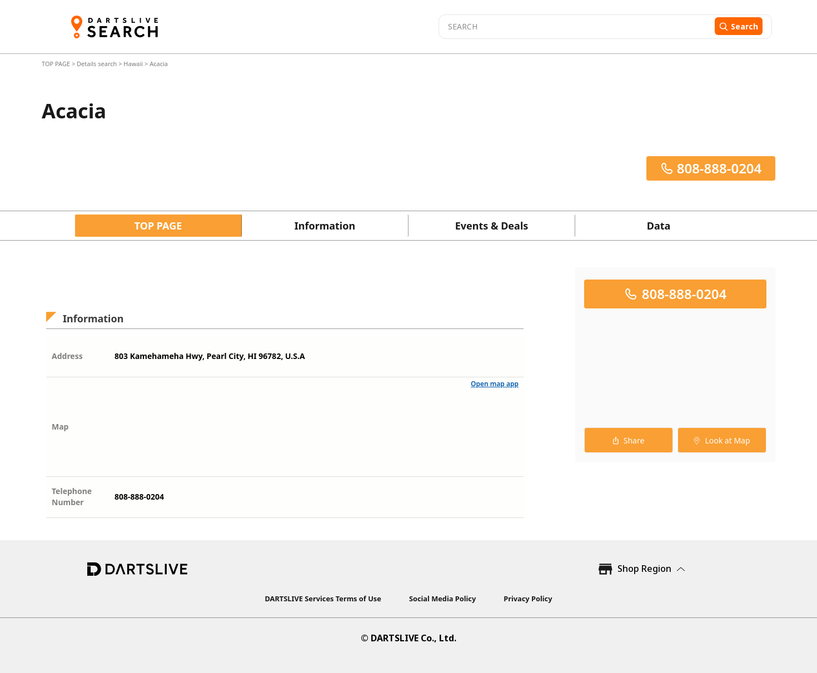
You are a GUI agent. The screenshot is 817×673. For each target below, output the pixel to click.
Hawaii (133, 63)
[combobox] (575, 26)
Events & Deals (492, 225)
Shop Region (644, 568)
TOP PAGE (57, 63)
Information (325, 225)
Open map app (495, 383)
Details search (97, 63)
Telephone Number (72, 496)
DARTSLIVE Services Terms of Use (323, 599)
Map (60, 426)
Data (659, 225)
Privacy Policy (528, 599)
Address (67, 356)
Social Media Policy (442, 599)
